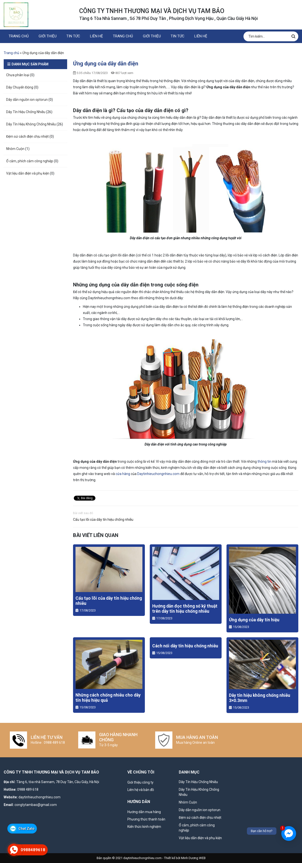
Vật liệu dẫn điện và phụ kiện (27, 173)
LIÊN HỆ (96, 36)
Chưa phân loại (17, 75)
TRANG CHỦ (19, 36)
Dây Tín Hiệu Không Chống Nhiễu (31, 124)
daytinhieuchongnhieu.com (39, 797)
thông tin (264, 461)
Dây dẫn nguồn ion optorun (27, 100)
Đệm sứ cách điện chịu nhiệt (27, 136)
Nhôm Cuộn (15, 149)
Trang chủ (11, 53)
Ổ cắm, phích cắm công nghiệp (29, 161)
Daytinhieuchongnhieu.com (158, 474)
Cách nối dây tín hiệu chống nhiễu (185, 645)
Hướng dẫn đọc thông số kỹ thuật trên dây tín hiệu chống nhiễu (184, 609)
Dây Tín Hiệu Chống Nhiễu (25, 112)
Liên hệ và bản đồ (140, 790)
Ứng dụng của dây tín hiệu (254, 619)
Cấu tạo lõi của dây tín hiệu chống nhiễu (103, 519)
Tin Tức (73, 36)
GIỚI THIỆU (48, 36)
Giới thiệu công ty (140, 782)
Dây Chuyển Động (19, 87)
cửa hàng (123, 474)
